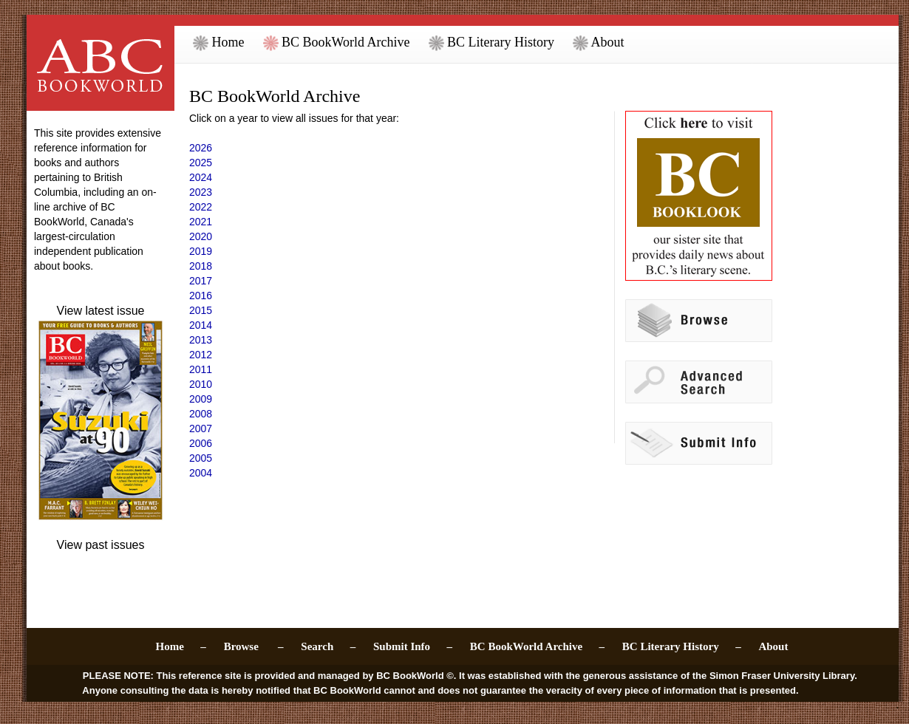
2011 (200, 369)
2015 (200, 310)
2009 (200, 399)
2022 (200, 207)
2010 (200, 384)
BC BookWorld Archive (336, 42)
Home (219, 42)
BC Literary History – (681, 646)
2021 (200, 222)
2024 (200, 177)
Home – (181, 646)
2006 (200, 443)
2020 (200, 236)
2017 (200, 281)
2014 (200, 325)
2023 (200, 192)
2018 (200, 266)
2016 (200, 295)
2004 (200, 473)
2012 (200, 355)
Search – (328, 646)
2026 (200, 148)
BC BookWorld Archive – (537, 646)
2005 (200, 458)
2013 (200, 340)
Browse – (254, 646)
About (598, 42)
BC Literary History (491, 42)
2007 (200, 428)
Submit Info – (412, 646)
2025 (200, 162)
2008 (200, 414)
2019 (200, 251)
